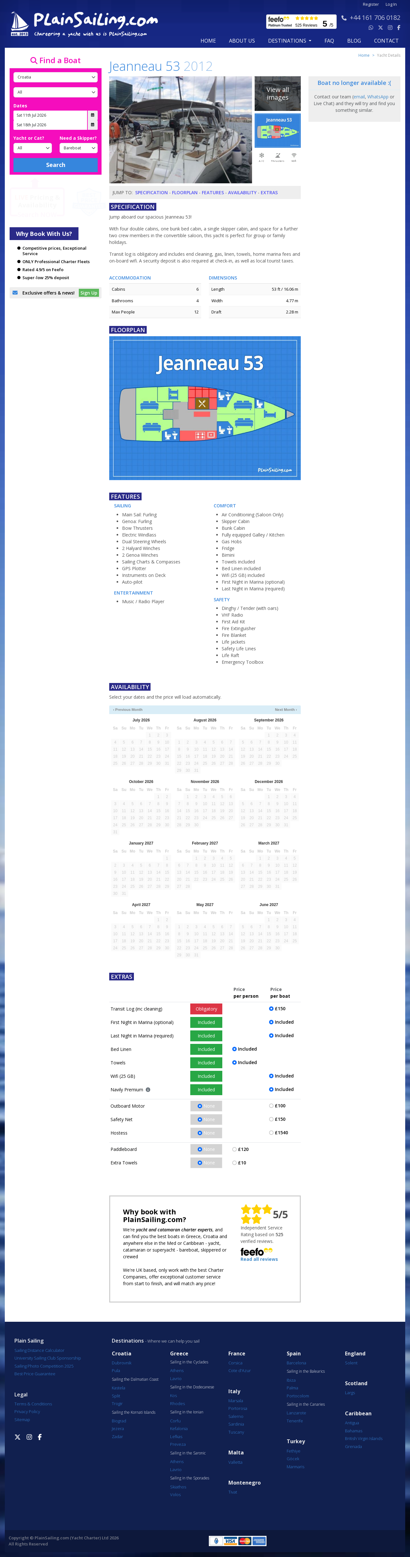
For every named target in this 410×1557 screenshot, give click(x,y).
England (355, 1354)
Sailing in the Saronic (188, 1453)
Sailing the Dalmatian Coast (135, 1379)
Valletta (235, 1462)
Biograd (119, 1421)
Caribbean (358, 1414)
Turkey (296, 1441)
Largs (350, 1392)
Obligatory (206, 1009)
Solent (351, 1363)
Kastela (118, 1388)
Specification (151, 192)
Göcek (293, 1458)
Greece (179, 1354)
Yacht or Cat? (28, 138)
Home (208, 40)
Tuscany (236, 1432)
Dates (20, 106)
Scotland (356, 1383)
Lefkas (176, 1436)
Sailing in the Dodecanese (192, 1387)
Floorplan (185, 192)
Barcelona (296, 1363)
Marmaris (295, 1467)
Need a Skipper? (78, 138)
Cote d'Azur (239, 1370)
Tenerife (295, 1421)
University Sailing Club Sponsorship (47, 1358)
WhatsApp (378, 97)
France (236, 1354)
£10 (242, 1163)
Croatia (121, 1354)
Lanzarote (296, 1413)
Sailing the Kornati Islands (133, 1412)
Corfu (175, 1421)
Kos (173, 1395)
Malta (236, 1453)
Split (116, 1396)
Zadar (117, 1436)
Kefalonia (179, 1428)
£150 (280, 1008)
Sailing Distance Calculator (39, 1350)
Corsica (235, 1363)
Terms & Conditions (33, 1404)
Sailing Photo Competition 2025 (43, 1366)
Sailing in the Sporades (189, 1478)
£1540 (281, 1132)
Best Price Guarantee (34, 1374)
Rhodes (177, 1403)
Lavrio (176, 1378)
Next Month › (286, 710)
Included (206, 1022)
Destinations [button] (288, 40)
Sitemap (22, 1419)
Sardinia (236, 1424)
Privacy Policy (27, 1411)
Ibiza (291, 1380)
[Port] (55, 92)
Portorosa (237, 1408)
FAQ (329, 40)
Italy (234, 1391)
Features (213, 192)
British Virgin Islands (363, 1438)
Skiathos (178, 1487)
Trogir (117, 1403)
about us (242, 40)
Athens (177, 1370)
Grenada (353, 1446)
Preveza (178, 1444)
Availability (242, 192)
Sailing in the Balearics (306, 1371)
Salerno (235, 1416)
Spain (294, 1354)
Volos (175, 1494)
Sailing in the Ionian (186, 1412)
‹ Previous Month (128, 710)
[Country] (55, 77)
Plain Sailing (29, 1340)
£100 (280, 1106)
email (359, 97)
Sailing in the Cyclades (189, 1362)
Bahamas (353, 1431)
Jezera (118, 1428)
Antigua (352, 1423)
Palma (292, 1388)
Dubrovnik (121, 1363)
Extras (269, 192)
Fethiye (293, 1451)
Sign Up (88, 293)
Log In (391, 4)
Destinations (128, 1340)
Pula (116, 1370)
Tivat (232, 1492)
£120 (243, 1149)
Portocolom (298, 1396)
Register (371, 4)
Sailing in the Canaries (306, 1404)
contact (386, 40)
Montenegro (244, 1483)
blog (354, 40)
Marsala (235, 1400)
